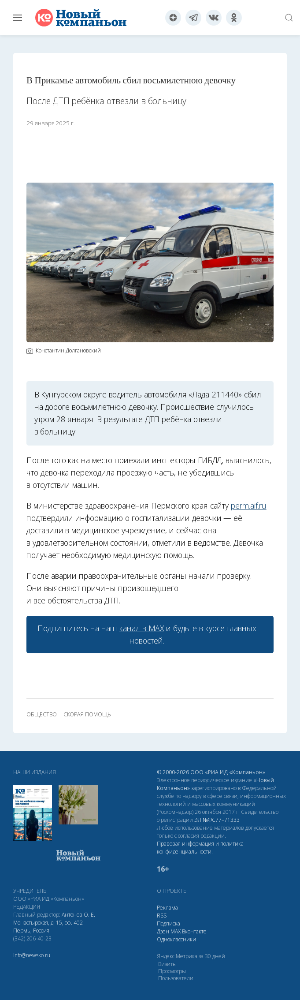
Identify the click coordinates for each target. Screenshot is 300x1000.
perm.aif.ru (248, 505)
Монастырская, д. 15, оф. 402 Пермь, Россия (48, 926)
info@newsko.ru (31, 955)
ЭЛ (217, 820)
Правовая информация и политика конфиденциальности (200, 847)
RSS (162, 915)
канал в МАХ (141, 628)
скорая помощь (87, 714)
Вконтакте (194, 931)
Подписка (168, 923)
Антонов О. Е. (78, 914)
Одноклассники (176, 939)
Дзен (163, 931)
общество (41, 714)
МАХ (175, 931)
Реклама (167, 907)
